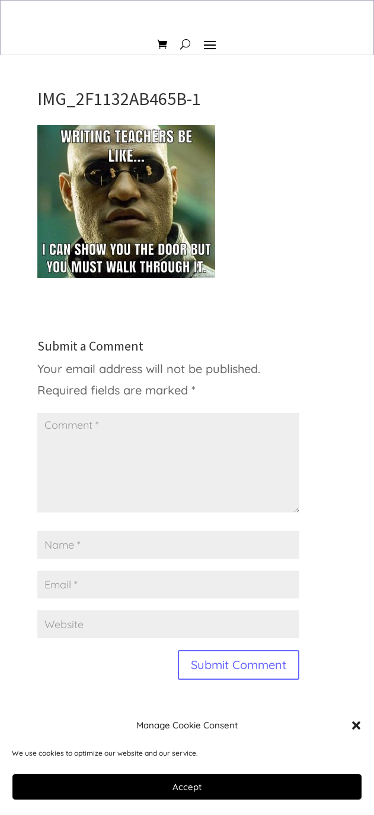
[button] (356, 725)
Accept (187, 786)
